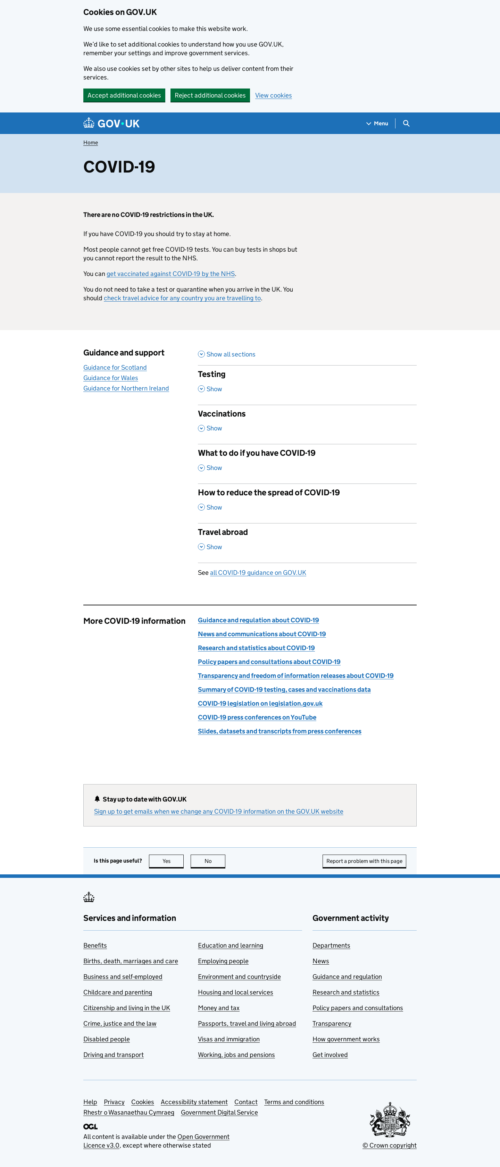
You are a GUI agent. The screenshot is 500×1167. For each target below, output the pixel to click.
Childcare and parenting (117, 992)
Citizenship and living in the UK (126, 1008)
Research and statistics (346, 992)
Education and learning (230, 945)
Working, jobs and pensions (236, 1055)
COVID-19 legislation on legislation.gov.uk (260, 703)
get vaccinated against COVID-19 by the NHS (171, 274)
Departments (331, 945)
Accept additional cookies (124, 95)
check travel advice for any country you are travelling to (182, 298)
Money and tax (219, 1008)
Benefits (95, 945)
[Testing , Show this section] (307, 385)
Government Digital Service (219, 1112)
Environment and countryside (239, 977)
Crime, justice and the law (120, 1023)
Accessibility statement (194, 1102)
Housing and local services (235, 992)
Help (90, 1102)
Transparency (331, 1023)
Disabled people (106, 1039)
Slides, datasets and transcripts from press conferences (279, 731)
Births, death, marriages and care (130, 961)
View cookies (273, 95)
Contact (246, 1102)
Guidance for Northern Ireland (126, 388)
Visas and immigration (229, 1039)
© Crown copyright (389, 1145)
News (320, 961)
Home (90, 142)
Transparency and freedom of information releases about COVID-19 (296, 676)
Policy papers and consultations (357, 1008)
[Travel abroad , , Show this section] (307, 543)
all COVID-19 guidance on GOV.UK (258, 573)
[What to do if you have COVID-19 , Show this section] (307, 464)
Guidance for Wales (110, 378)
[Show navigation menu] (377, 123)
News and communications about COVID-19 (262, 634)
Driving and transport (113, 1055)
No (215, 861)
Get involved (330, 1055)
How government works (346, 1039)
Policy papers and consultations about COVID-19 (269, 662)
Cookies (142, 1102)
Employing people (223, 961)
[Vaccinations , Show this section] (307, 424)
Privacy (114, 1102)
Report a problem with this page (364, 861)
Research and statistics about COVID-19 (256, 648)
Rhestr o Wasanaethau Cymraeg (128, 1112)
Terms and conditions (294, 1102)
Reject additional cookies (210, 95)
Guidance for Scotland (115, 367)
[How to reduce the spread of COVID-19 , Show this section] (307, 503)
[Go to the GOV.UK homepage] (111, 123)
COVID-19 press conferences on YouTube (257, 717)
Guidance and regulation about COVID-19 (258, 620)
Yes (173, 861)
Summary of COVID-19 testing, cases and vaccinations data (284, 690)
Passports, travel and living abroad (247, 1023)
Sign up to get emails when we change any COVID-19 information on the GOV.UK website (218, 811)
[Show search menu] (406, 123)
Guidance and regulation (347, 977)
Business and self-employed (122, 977)
